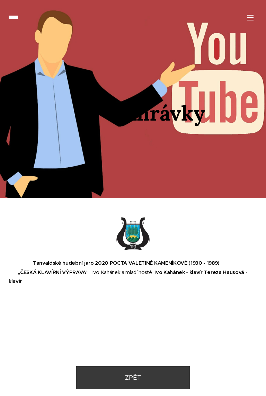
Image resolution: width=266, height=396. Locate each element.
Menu (250, 17)
